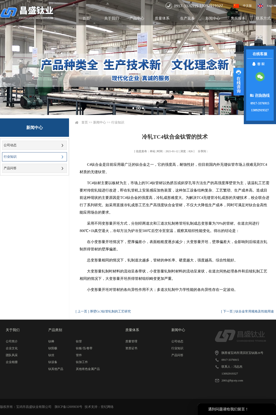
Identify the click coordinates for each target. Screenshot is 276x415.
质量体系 (162, 18)
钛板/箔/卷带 (84, 348)
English (271, 5)
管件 (79, 355)
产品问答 (10, 168)
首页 (86, 18)
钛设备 (52, 362)
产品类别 (55, 330)
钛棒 (51, 341)
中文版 (247, 5)
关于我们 (111, 18)
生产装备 (187, 18)
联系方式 (263, 18)
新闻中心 (212, 18)
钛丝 (51, 355)
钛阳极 (52, 348)
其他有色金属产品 (88, 369)
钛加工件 (82, 362)
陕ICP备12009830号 (68, 407)
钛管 (79, 341)
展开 (238, 81)
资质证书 (131, 348)
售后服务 (238, 18)
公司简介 (12, 341)
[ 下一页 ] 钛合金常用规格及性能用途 (247, 311)
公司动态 (10, 145)
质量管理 (131, 341)
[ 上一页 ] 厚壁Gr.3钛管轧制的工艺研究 (103, 311)
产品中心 (136, 18)
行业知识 (10, 156)
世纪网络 (107, 407)
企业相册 (12, 362)
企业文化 (12, 348)
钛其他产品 (55, 369)
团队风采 (12, 355)
